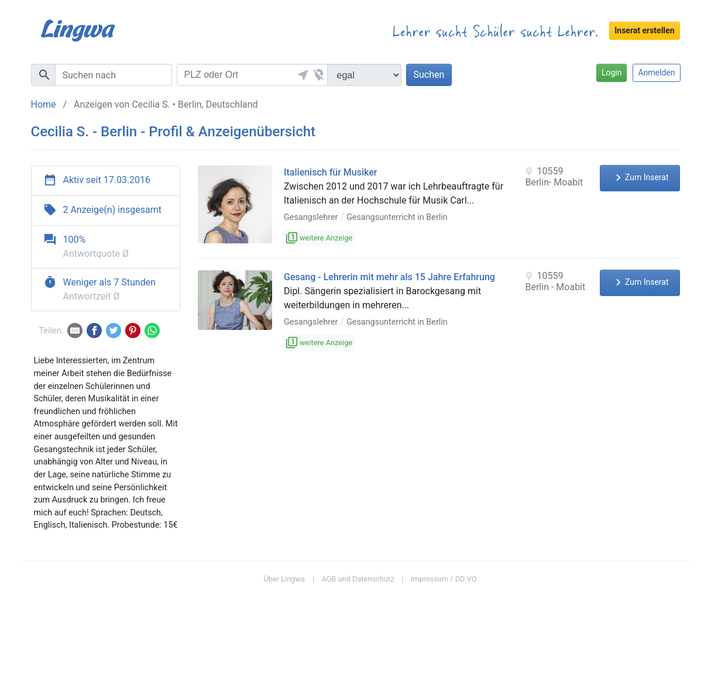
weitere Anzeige (319, 237)
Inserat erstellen (644, 30)
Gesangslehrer (311, 217)
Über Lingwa (284, 578)
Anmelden (656, 72)
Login (612, 72)
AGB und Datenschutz (357, 578)
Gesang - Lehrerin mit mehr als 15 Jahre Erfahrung (389, 277)
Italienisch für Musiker (330, 172)
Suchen (429, 74)
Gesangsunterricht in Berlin (397, 217)
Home (43, 104)
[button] (302, 75)
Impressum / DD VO (444, 578)
